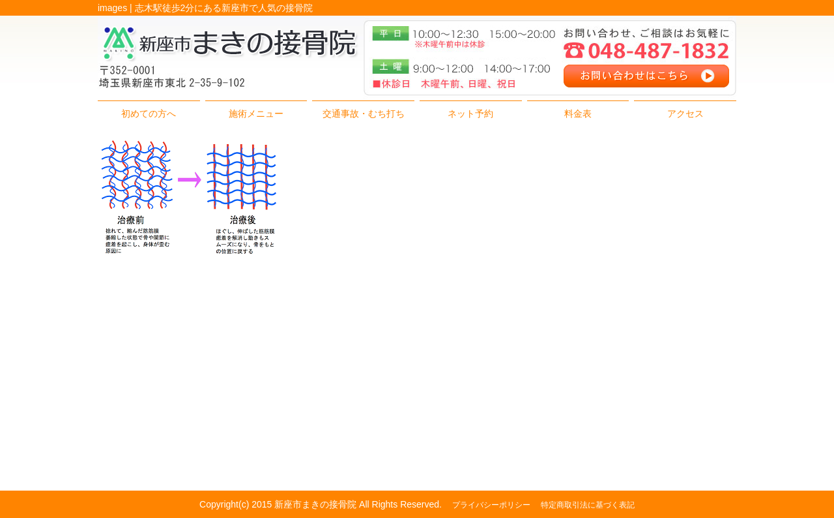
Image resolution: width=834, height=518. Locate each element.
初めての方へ (148, 113)
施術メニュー (256, 113)
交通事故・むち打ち (364, 113)
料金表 (578, 113)
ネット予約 (470, 113)
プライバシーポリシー (491, 505)
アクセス (685, 113)
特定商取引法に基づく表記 (588, 505)
